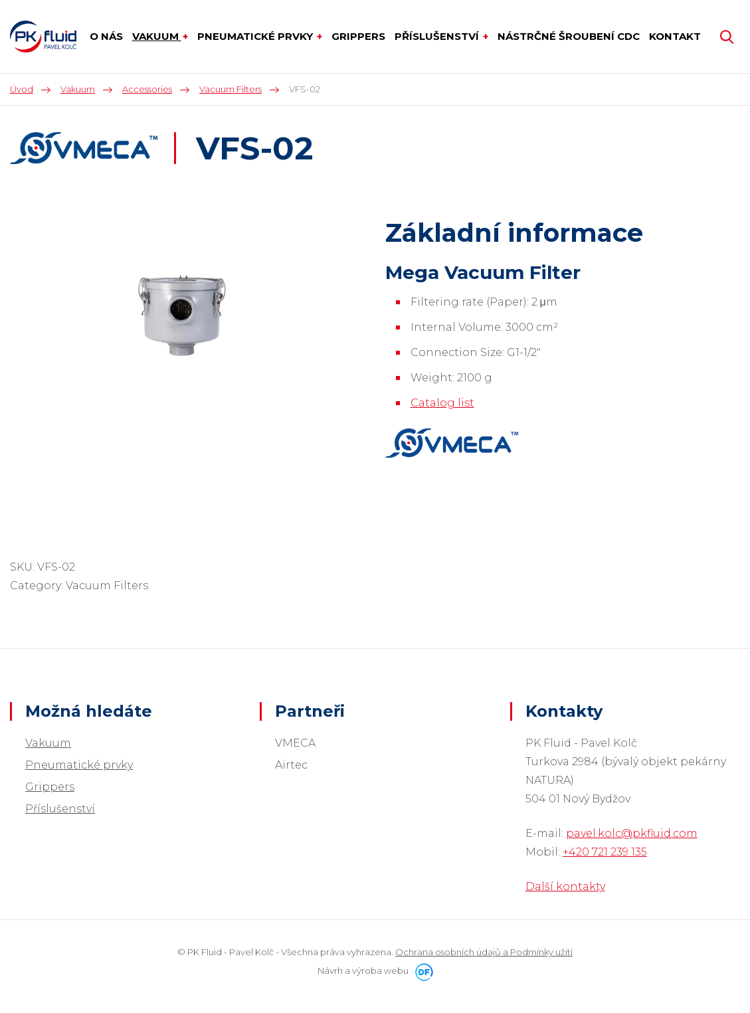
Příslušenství (60, 808)
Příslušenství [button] (438, 36)
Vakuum (48, 743)
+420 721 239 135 (605, 852)
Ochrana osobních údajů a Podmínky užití (484, 952)
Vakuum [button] (156, 36)
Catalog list (442, 403)
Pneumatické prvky (79, 765)
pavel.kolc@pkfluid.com (632, 833)
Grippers (49, 787)
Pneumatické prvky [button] (256, 36)
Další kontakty (565, 886)
